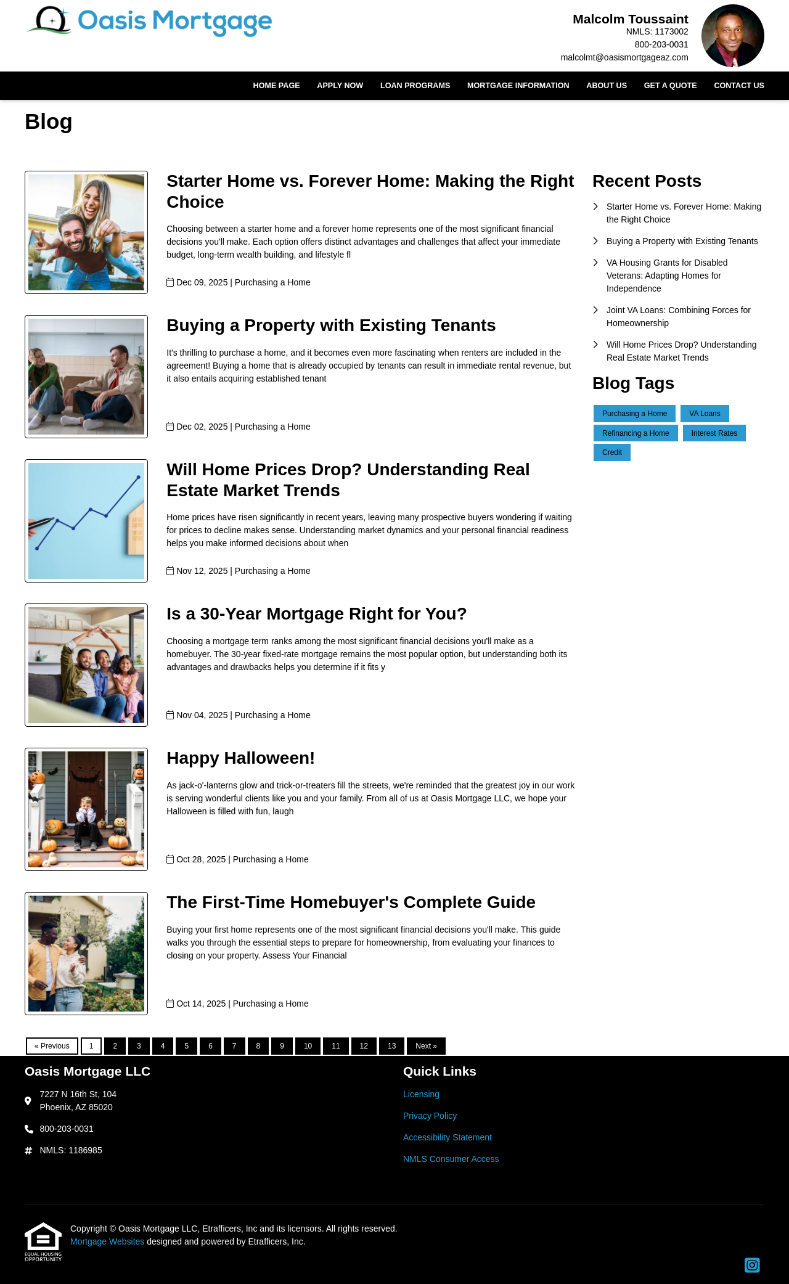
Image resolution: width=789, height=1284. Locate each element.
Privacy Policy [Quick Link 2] (430, 1116)
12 (364, 1046)
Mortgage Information (518, 85)
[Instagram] (752, 1266)
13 (392, 1046)
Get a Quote (670, 85)
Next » (426, 1046)
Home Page (276, 85)
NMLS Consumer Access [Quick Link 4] (451, 1159)
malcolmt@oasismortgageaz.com (625, 57)
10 (308, 1046)
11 (336, 1046)
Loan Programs (415, 85)
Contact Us (739, 85)
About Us (606, 85)
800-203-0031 (662, 44)
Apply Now (340, 85)
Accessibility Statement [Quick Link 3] (447, 1137)
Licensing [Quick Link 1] (421, 1094)
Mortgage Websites (108, 1241)
